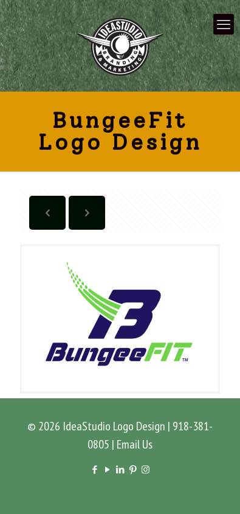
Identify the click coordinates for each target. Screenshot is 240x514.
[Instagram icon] (145, 469)
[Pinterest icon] (132, 469)
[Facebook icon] (94, 469)
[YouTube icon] (107, 469)
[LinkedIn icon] (120, 469)
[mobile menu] (223, 24)
